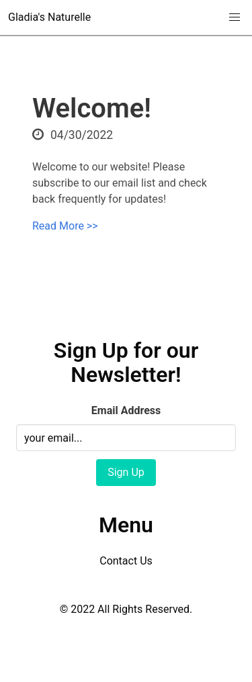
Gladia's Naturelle (49, 17)
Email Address (126, 410)
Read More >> (65, 226)
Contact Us (126, 560)
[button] (234, 17)
